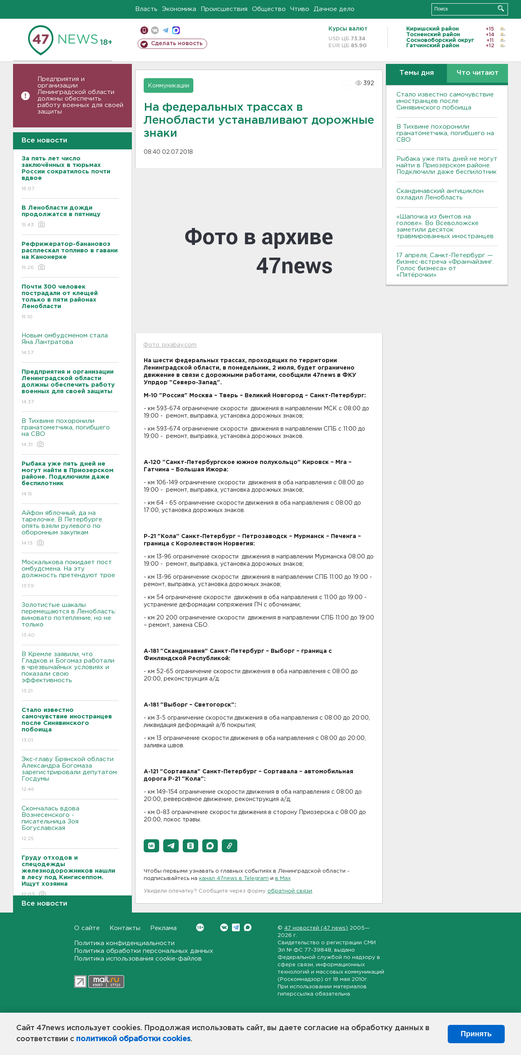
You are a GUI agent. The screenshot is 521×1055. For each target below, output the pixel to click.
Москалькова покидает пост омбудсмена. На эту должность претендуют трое (70, 574)
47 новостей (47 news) (316, 928)
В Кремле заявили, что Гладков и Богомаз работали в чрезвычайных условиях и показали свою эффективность (70, 673)
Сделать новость (177, 43)
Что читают (478, 73)
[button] (151, 845)
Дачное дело (334, 9)
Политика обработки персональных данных (143, 951)
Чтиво (299, 9)
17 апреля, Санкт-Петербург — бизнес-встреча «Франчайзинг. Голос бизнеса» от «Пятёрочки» (445, 265)
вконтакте (155, 30)
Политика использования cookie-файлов (138, 958)
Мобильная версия (144, 30)
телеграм (165, 30)
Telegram (236, 927)
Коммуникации (168, 85)
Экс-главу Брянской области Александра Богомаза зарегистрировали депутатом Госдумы (70, 775)
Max (248, 927)
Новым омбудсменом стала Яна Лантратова (70, 344)
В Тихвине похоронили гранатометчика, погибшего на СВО (70, 433)
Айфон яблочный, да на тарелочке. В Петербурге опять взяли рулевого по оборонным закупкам (70, 528)
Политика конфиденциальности (124, 943)
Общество (269, 9)
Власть (146, 9)
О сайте (87, 928)
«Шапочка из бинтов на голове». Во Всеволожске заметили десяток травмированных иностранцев (445, 226)
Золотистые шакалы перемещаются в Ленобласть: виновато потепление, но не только (70, 620)
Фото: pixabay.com (170, 345)
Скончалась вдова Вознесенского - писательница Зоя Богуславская (70, 824)
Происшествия (224, 9)
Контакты (124, 928)
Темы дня (416, 73)
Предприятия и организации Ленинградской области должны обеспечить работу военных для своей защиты (80, 95)
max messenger (176, 30)
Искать (501, 8)
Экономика (179, 9)
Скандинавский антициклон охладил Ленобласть (440, 194)
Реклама (163, 928)
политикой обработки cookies (133, 1039)
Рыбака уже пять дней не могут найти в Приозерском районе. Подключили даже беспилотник (446, 165)
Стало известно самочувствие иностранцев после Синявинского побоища (445, 101)
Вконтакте (200, 927)
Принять (476, 1034)
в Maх (283, 878)
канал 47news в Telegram (234, 878)
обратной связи (289, 891)
